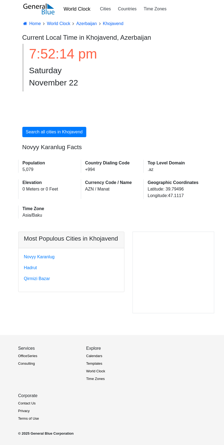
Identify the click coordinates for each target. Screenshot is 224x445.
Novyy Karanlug (39, 256)
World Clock (77, 9)
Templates (94, 363)
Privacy (24, 411)
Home (32, 23)
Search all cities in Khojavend (54, 132)
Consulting (26, 363)
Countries (127, 9)
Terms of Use (28, 418)
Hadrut (30, 267)
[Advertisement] (157, 82)
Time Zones (155, 9)
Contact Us (27, 403)
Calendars (94, 356)
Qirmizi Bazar (37, 278)
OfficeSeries (28, 356)
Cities (105, 9)
